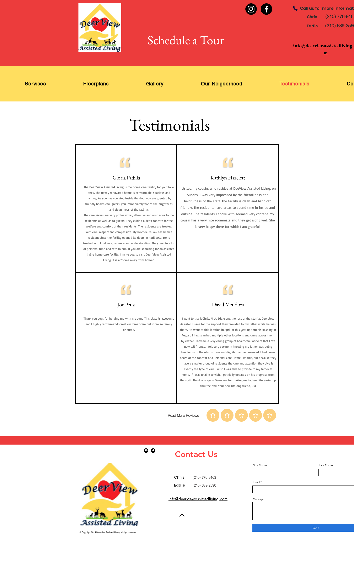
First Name (259, 465)
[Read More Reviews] (183, 415)
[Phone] (295, 8)
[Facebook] (266, 9)
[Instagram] (251, 9)
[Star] (212, 415)
